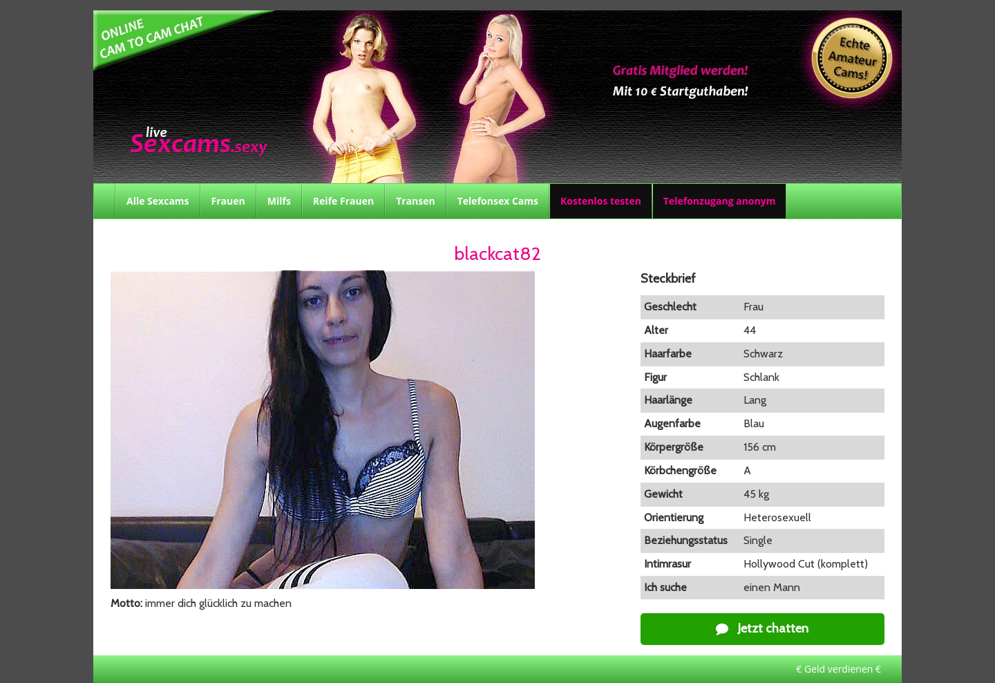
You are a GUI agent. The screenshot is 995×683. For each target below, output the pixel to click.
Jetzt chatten (762, 628)
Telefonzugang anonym (719, 200)
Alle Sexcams (157, 200)
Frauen (228, 200)
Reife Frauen (343, 200)
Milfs (279, 200)
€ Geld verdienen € (838, 668)
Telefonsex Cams (497, 200)
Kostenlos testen (600, 200)
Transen (415, 200)
